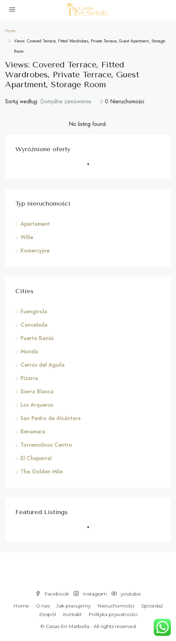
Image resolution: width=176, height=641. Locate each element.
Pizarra (29, 378)
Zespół (47, 614)
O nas (43, 606)
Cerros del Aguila (43, 365)
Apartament (35, 224)
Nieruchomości (115, 606)
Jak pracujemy (73, 606)
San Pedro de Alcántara (51, 418)
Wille (27, 237)
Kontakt (72, 614)
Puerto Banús (37, 338)
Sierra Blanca (37, 391)
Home (21, 606)
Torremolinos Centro (46, 445)
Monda (29, 351)
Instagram (90, 594)
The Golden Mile (42, 471)
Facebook (52, 594)
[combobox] (71, 101)
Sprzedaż (152, 606)
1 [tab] (91, 166)
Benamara (33, 431)
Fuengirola (34, 311)
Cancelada (34, 325)
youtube (126, 594)
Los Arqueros (37, 405)
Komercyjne (35, 250)
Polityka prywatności (113, 614)
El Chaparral (36, 458)
